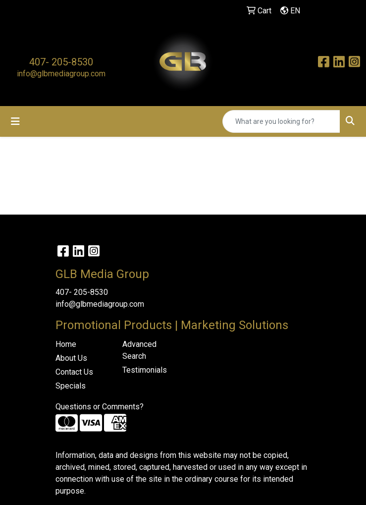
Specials (70, 386)
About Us (71, 358)
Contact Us (74, 372)
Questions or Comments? (99, 406)
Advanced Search (139, 350)
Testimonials (144, 370)
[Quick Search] (281, 121)
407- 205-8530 (61, 62)
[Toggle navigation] (15, 121)
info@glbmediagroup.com (61, 73)
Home (65, 344)
